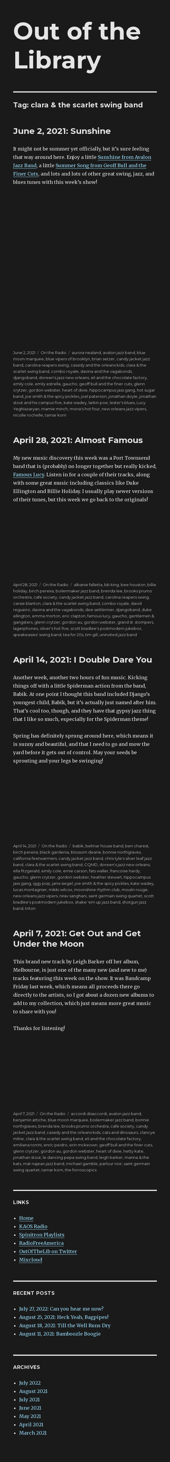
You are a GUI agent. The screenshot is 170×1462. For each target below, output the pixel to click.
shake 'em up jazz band (97, 902)
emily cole (23, 383)
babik (78, 845)
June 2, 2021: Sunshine (62, 131)
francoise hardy (125, 870)
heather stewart (106, 877)
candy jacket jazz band (81, 597)
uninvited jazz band (118, 634)
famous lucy (98, 615)
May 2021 (30, 1416)
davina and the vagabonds (106, 371)
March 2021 (33, 1433)
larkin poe (98, 402)
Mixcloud (30, 1260)
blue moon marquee (68, 1119)
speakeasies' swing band (37, 634)
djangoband (25, 377)
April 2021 (31, 1424)
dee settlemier (99, 609)
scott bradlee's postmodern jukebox (106, 628)
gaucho (69, 383)
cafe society (45, 597)
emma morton (46, 615)
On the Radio (53, 352)
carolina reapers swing (47, 365)
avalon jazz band (119, 352)
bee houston (133, 584)
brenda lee (111, 590)
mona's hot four (85, 408)
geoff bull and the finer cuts (105, 383)
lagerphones (25, 628)
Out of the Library (77, 45)
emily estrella (48, 383)
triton (30, 908)
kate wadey (75, 402)
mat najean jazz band (43, 1163)
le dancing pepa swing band (70, 1157)
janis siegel (62, 883)
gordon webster (44, 390)
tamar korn (55, 415)
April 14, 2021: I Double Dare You (82, 660)
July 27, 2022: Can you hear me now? (61, 1309)
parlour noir (110, 1163)
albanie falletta (88, 584)
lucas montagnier (30, 889)
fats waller (98, 870)
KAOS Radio (33, 1226)
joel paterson (94, 396)
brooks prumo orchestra (85, 1126)
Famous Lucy (28, 475)
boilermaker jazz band (77, 590)
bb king (111, 584)
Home (26, 1218)
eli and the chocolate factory (119, 377)
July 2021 (29, 1399)
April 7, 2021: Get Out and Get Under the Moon (77, 938)
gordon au (72, 622)
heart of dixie (75, 390)
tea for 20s (73, 634)
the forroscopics (81, 1169)
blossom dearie (86, 852)
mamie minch (54, 408)
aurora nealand (86, 352)
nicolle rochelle (28, 415)
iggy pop (41, 883)
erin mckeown (83, 1144)
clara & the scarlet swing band (71, 603)
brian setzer (103, 358)
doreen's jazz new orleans (64, 377)
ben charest (136, 845)
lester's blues (122, 402)
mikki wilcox (60, 889)
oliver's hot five (54, 628)
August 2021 (33, 1391)
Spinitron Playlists (42, 1235)
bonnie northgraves (122, 852)
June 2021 (30, 1408)
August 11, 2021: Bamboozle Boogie (60, 1334)
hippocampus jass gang (112, 390)
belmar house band (104, 845)
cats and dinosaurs (120, 1132)
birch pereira (41, 590)
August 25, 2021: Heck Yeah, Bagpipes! (63, 1317)
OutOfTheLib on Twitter (48, 1251)
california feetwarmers (35, 858)
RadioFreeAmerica (41, 1243)
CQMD (91, 864)
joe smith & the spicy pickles (52, 396)
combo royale (65, 371)
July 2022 (30, 1383)
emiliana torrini (27, 1144)
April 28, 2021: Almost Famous (78, 440)
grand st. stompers (135, 622)
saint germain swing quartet (115, 895)
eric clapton (73, 615)
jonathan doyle (122, 396)
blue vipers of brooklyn (68, 358)
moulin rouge (135, 889)
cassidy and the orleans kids (97, 365)
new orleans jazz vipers (124, 408)
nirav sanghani (73, 895)
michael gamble (82, 1163)
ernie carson (75, 870)
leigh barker (111, 1157)
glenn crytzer (47, 622)
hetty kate (133, 1151)
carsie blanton (27, 603)
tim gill (91, 634)
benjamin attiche (29, 1119)
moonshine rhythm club (97, 889)
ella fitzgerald (26, 870)
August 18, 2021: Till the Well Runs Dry (65, 1325)
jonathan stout (27, 1157)
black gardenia (54, 852)
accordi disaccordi (89, 1113)
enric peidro (56, 1144)
